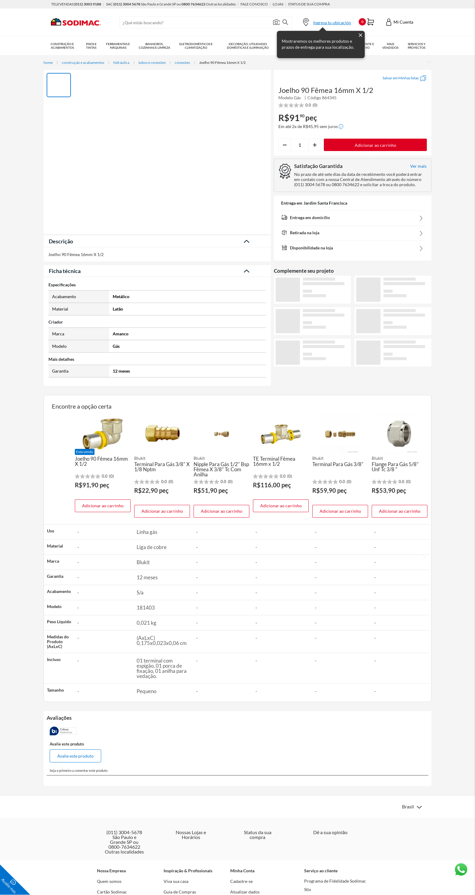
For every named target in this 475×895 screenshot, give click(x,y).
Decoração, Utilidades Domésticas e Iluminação (253, 45)
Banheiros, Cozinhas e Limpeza (157, 45)
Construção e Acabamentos (63, 45)
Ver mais (353, 376)
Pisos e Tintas (92, 45)
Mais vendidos (400, 45)
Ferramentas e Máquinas (120, 45)
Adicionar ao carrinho (103, 505)
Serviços (421, 46)
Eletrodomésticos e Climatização (200, 45)
